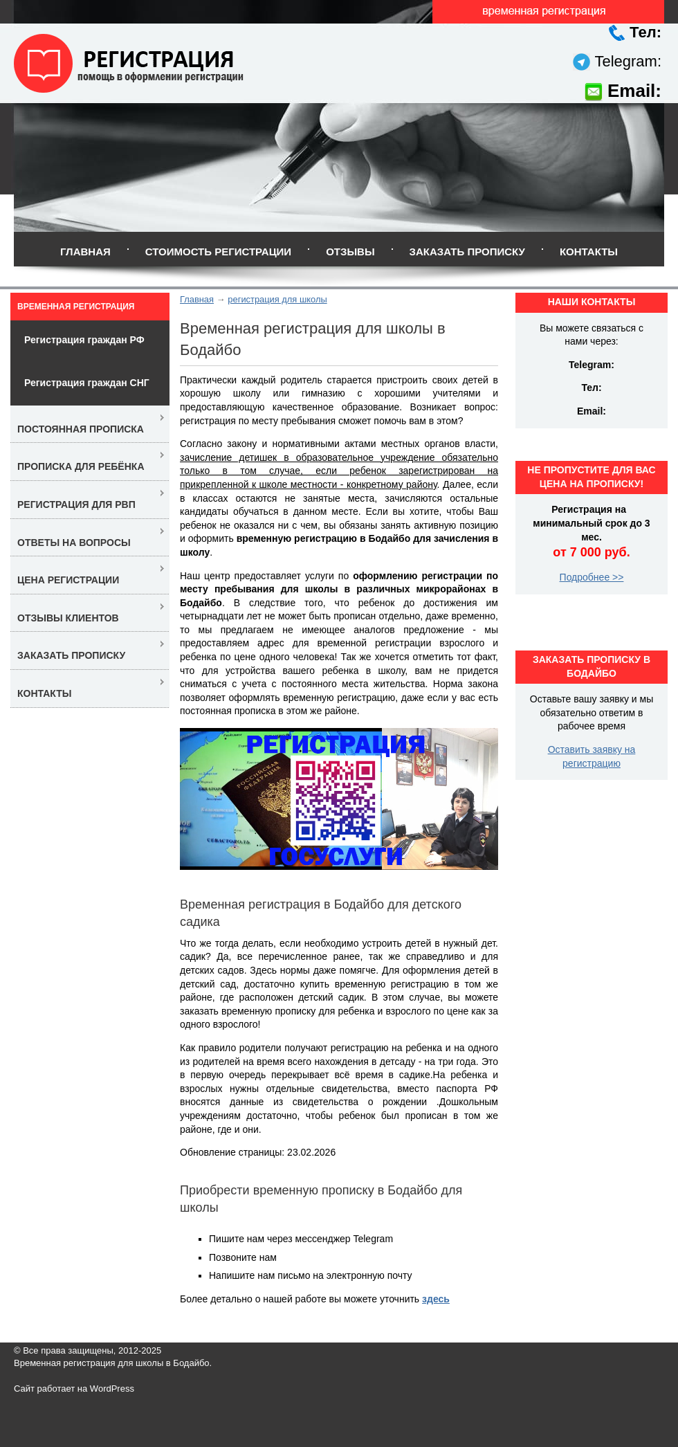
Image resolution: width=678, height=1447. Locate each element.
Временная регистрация (75, 306)
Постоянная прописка (80, 429)
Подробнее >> (592, 577)
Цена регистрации (68, 579)
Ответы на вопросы (74, 542)
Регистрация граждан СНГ (86, 382)
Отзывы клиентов (68, 618)
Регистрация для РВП (76, 504)
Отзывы (350, 251)
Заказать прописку (467, 251)
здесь (436, 1298)
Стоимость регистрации (218, 251)
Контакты (589, 251)
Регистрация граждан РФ (84, 339)
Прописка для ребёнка (81, 466)
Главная (85, 251)
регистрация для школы (277, 299)
